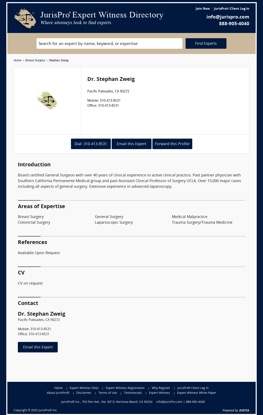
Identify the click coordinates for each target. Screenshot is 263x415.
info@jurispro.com (228, 17)
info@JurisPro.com (169, 402)
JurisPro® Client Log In (231, 9)
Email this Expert (131, 144)
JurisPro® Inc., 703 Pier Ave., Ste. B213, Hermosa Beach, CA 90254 (106, 402)
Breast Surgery (35, 60)
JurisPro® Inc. (48, 410)
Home (17, 60)
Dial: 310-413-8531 (91, 144)
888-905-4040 (234, 24)
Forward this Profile (172, 144)
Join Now (203, 9)
